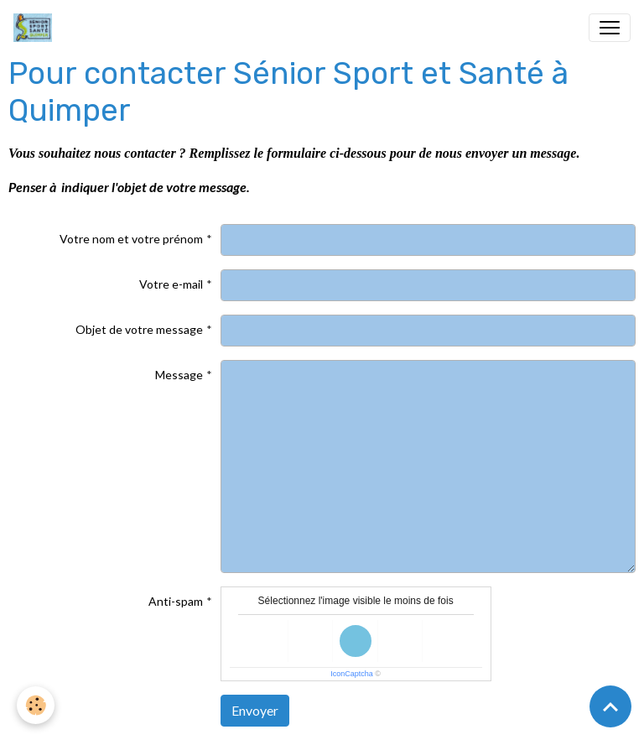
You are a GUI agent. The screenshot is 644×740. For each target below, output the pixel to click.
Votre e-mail (171, 284)
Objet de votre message (139, 329)
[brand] (36, 27)
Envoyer (254, 710)
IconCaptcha (351, 674)
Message (179, 374)
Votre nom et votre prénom (131, 239)
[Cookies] (36, 705)
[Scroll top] (610, 706)
